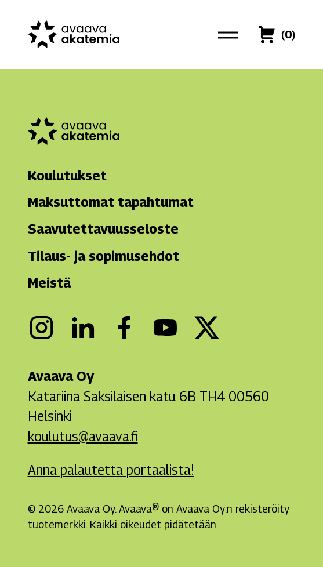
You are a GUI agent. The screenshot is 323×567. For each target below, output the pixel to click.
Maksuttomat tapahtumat (111, 202)
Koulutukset (67, 175)
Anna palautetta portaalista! (111, 470)
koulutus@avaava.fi (83, 436)
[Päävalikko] (228, 34)
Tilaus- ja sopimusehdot (103, 256)
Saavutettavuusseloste (103, 229)
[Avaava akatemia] (74, 34)
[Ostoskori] (288, 34)
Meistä (49, 282)
